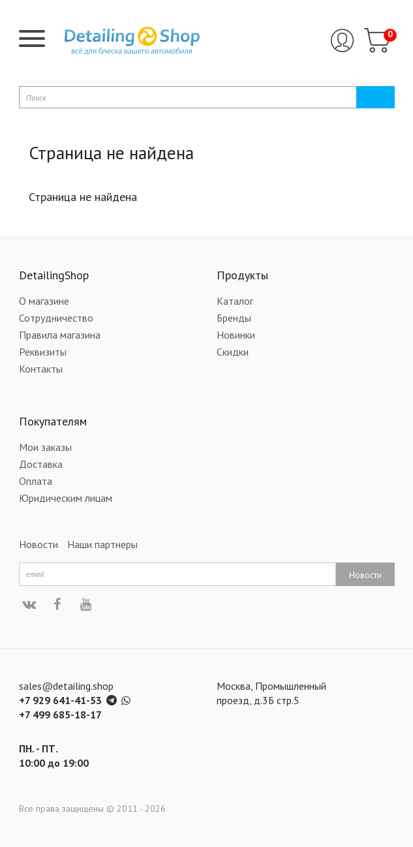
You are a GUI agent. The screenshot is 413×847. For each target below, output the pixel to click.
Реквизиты (43, 351)
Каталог (235, 300)
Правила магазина (59, 334)
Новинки (236, 334)
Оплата (35, 480)
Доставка (41, 463)
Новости (38, 544)
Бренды (234, 317)
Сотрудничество (56, 317)
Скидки (233, 351)
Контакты (41, 368)
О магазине (44, 300)
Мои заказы (45, 447)
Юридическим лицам (65, 497)
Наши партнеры (102, 544)
